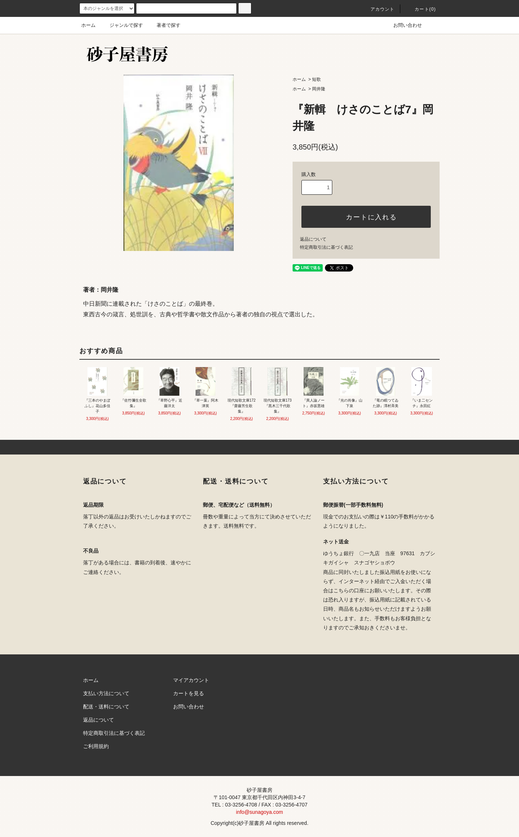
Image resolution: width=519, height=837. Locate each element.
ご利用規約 (96, 746)
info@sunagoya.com (259, 812)
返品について (313, 239)
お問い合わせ (403, 25)
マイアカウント (191, 680)
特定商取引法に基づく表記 (326, 247)
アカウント (378, 9)
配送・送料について (106, 707)
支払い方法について (106, 693)
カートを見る (188, 693)
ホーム (88, 25)
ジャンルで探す (122, 25)
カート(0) (421, 9)
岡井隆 (318, 88)
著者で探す (164, 25)
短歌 (316, 79)
